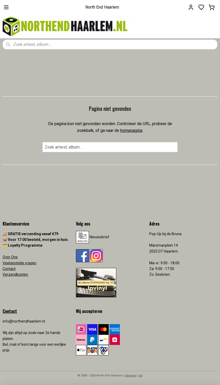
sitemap (130, 375)
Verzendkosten (16, 274)
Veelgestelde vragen (19, 263)
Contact (9, 269)
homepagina (131, 130)
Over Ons (10, 257)
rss (140, 375)
